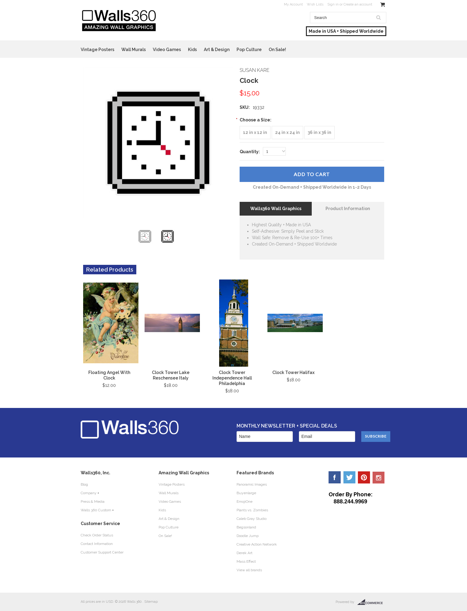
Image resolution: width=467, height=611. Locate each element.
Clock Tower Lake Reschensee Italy (170, 375)
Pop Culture (249, 49)
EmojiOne (244, 501)
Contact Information (97, 544)
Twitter (349, 477)
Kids (192, 49)
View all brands (249, 570)
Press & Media (93, 501)
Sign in (333, 4)
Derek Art (244, 553)
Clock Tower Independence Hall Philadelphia (232, 378)
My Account (293, 4)
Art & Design (217, 49)
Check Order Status (97, 535)
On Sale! (277, 49)
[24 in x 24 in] (287, 132)
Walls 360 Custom (96, 510)
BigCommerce (371, 602)
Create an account (358, 4)
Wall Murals (133, 49)
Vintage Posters (97, 49)
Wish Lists (315, 4)
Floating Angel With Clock (109, 375)
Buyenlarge (246, 493)
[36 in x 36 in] (319, 132)
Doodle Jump (248, 536)
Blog (84, 484)
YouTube (379, 477)
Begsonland (246, 527)
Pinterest (364, 477)
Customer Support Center (102, 552)
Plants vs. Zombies (252, 510)
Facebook (335, 477)
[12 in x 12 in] (255, 132)
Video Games (167, 49)
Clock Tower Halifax (293, 372)
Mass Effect (246, 561)
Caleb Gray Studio (252, 519)
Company (89, 493)
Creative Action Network (257, 544)
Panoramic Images (252, 484)
